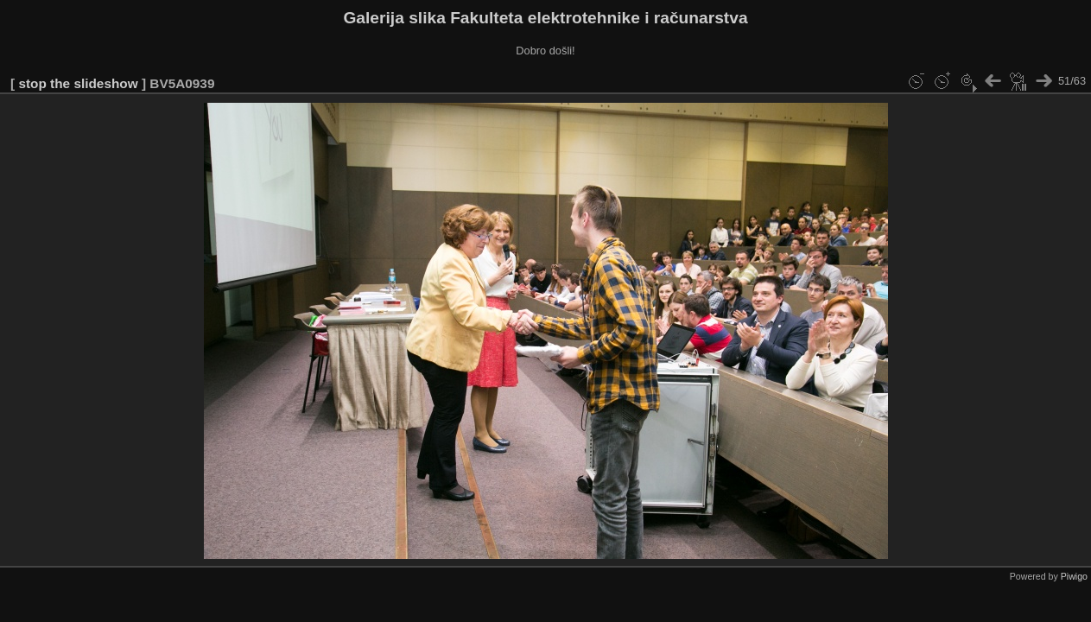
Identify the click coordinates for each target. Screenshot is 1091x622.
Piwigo (1074, 576)
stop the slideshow (77, 83)
